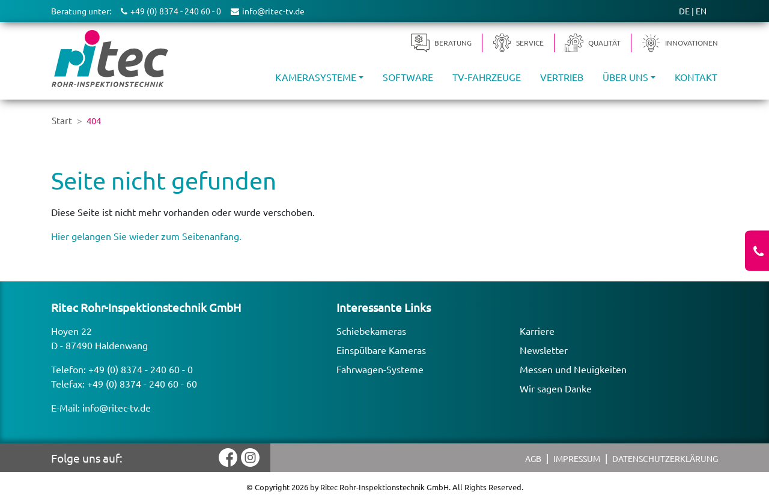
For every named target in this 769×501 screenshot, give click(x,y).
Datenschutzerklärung (665, 458)
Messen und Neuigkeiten (573, 369)
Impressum (576, 458)
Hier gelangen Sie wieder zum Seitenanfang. (146, 236)
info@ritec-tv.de (116, 407)
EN (701, 10)
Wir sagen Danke (556, 388)
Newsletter (544, 350)
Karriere (537, 331)
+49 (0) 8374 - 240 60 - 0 (140, 369)
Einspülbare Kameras (381, 350)
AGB (533, 458)
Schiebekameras (371, 331)
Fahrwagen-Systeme (380, 369)
